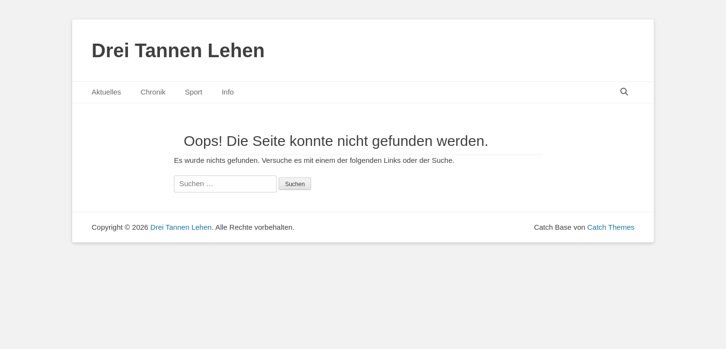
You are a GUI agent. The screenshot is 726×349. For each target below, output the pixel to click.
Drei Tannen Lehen (178, 50)
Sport (194, 92)
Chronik (153, 92)
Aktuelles (106, 92)
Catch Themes (610, 227)
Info (227, 92)
